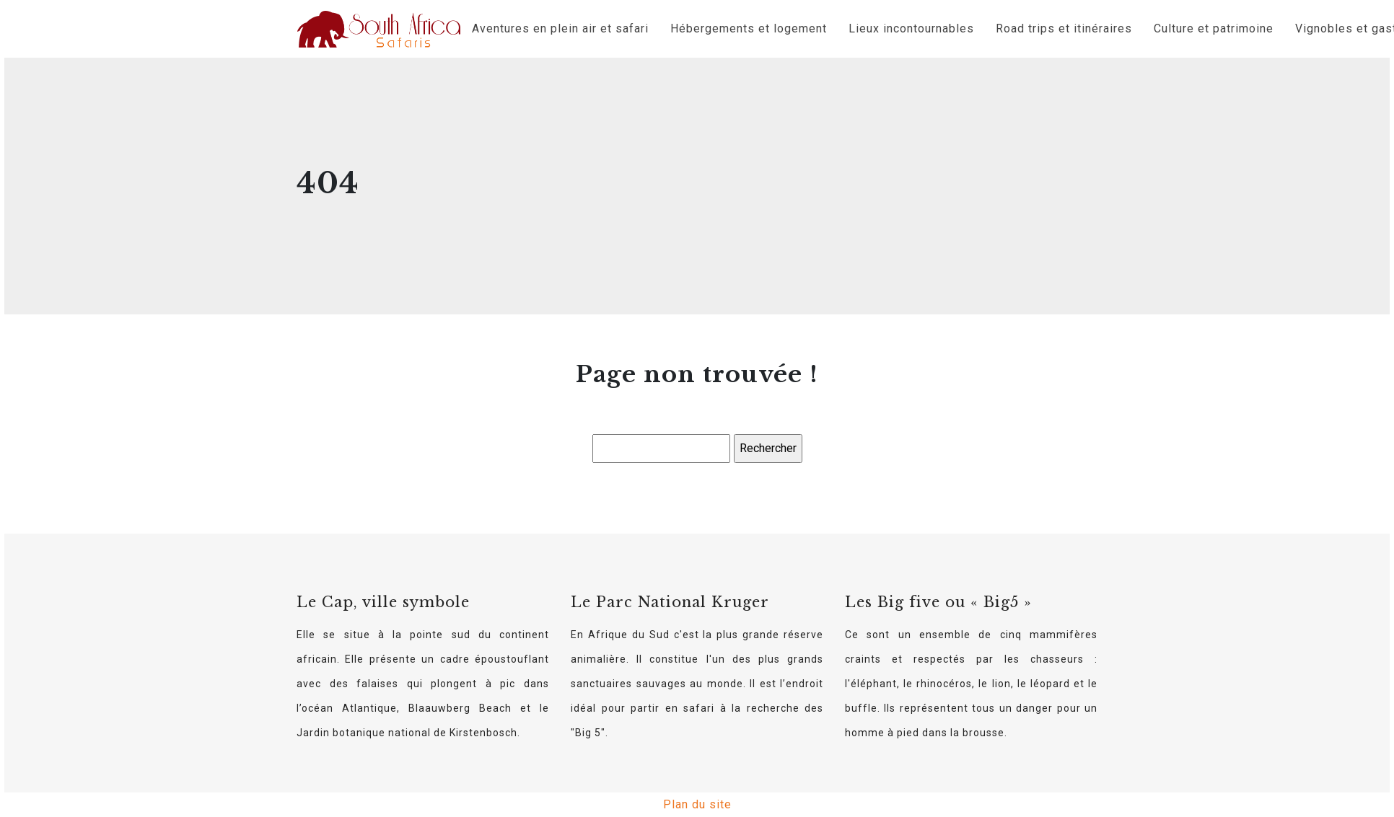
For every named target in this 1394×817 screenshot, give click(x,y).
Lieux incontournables (911, 28)
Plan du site (697, 804)
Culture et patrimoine (1214, 28)
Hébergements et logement (748, 28)
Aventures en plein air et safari (560, 28)
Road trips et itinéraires (1064, 28)
